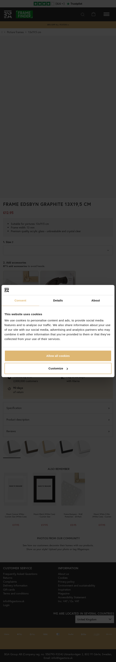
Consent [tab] (20, 300)
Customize (58, 368)
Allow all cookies (58, 355)
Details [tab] (58, 300)
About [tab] (95, 300)
